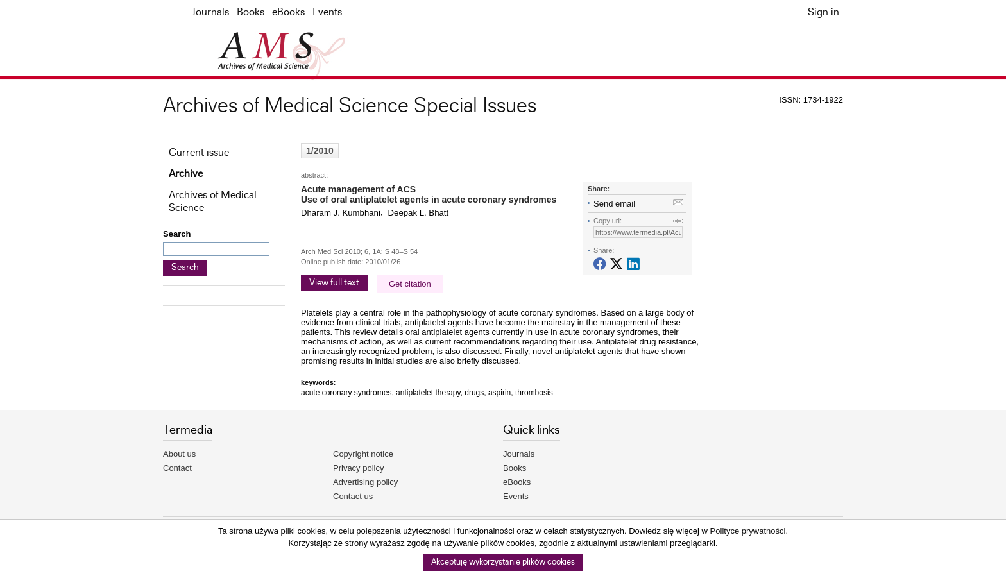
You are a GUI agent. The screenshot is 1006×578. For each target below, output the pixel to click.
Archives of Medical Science (213, 202)
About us (179, 454)
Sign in (823, 12)
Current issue (199, 153)
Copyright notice (363, 454)
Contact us (353, 496)
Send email (614, 203)
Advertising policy (365, 482)
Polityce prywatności (748, 531)
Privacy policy (358, 468)
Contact (177, 468)
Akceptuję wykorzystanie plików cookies (503, 562)
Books (250, 12)
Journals (210, 12)
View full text (334, 282)
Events (327, 12)
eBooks (288, 12)
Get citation (410, 284)
